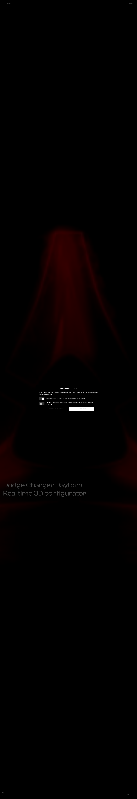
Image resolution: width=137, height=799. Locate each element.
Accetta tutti (81, 409)
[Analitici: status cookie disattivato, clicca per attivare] (41, 403)
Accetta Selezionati (55, 409)
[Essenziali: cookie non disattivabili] (41, 398)
